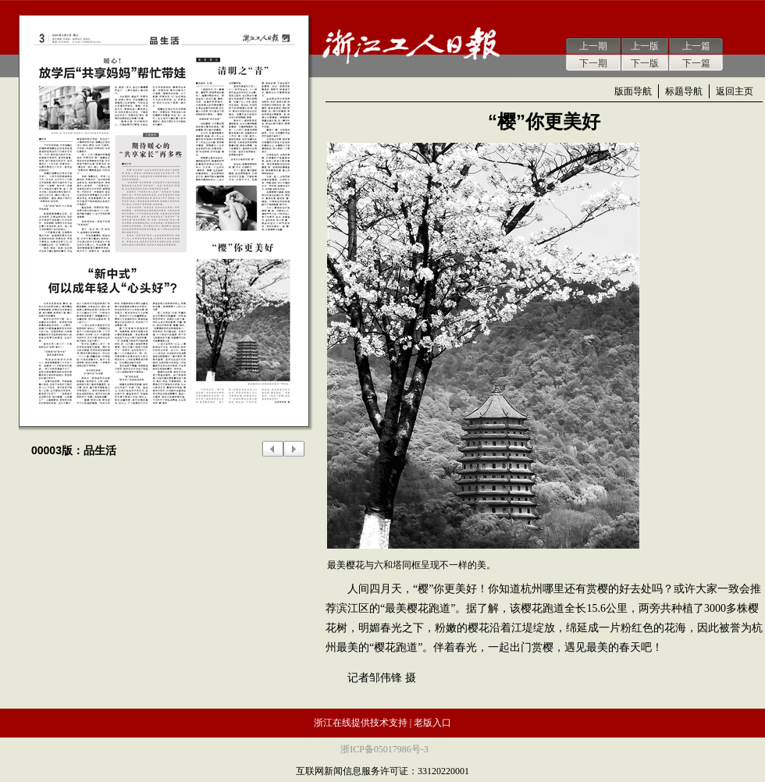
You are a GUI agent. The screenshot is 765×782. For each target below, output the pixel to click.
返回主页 (734, 91)
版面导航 (633, 91)
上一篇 (696, 46)
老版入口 (432, 722)
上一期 (593, 46)
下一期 (593, 63)
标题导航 (684, 91)
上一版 (645, 46)
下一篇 (696, 63)
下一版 (645, 63)
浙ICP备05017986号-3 (384, 749)
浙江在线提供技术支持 (360, 722)
